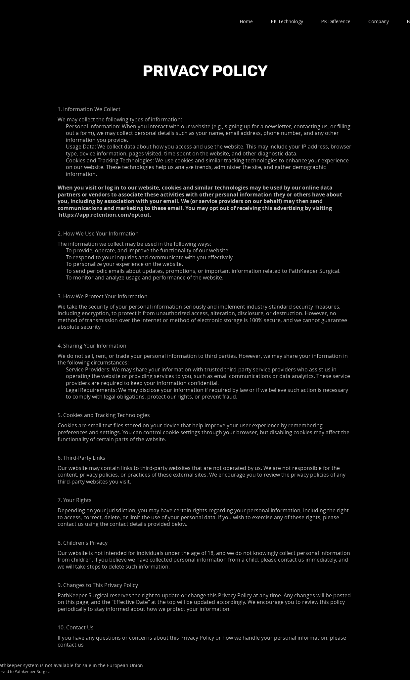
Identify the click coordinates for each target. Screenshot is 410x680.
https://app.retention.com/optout (104, 214)
